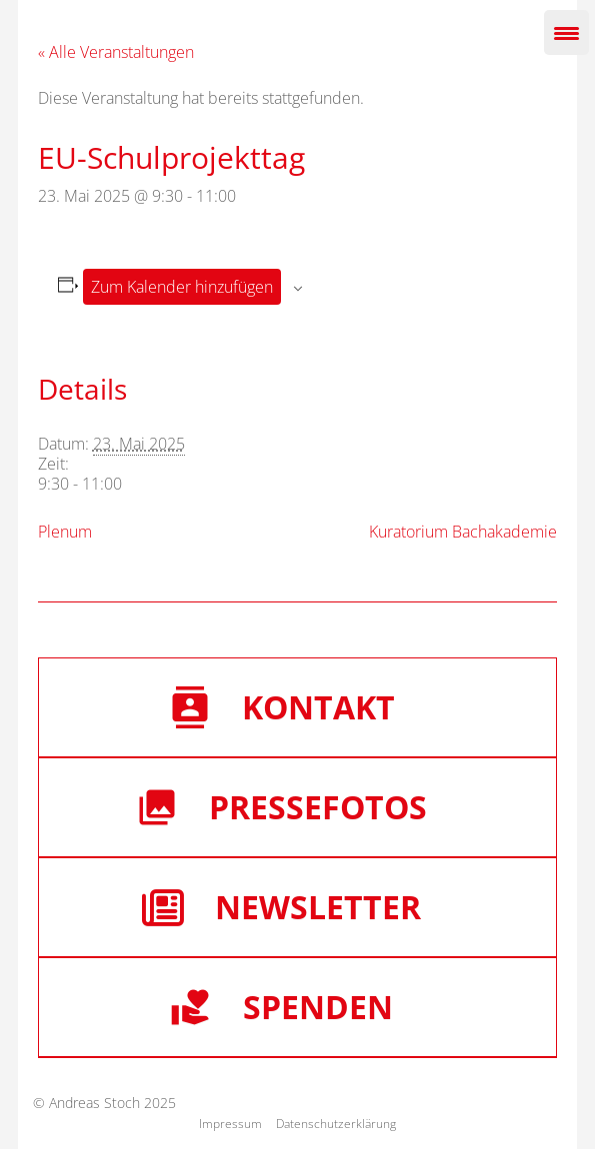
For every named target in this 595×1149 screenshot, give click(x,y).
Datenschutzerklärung (336, 1123)
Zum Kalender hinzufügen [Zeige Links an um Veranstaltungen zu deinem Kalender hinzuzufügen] (182, 287)
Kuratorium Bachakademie (463, 532)
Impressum (230, 1123)
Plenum (65, 532)
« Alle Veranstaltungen (116, 52)
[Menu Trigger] (566, 32)
